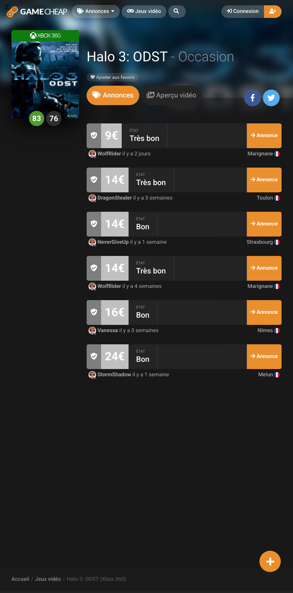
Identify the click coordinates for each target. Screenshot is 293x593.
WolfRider (105, 154)
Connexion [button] (243, 11)
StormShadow (110, 375)
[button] (177, 11)
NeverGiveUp (109, 242)
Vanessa (104, 331)
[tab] (113, 95)
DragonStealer (111, 198)
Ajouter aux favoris (112, 77)
